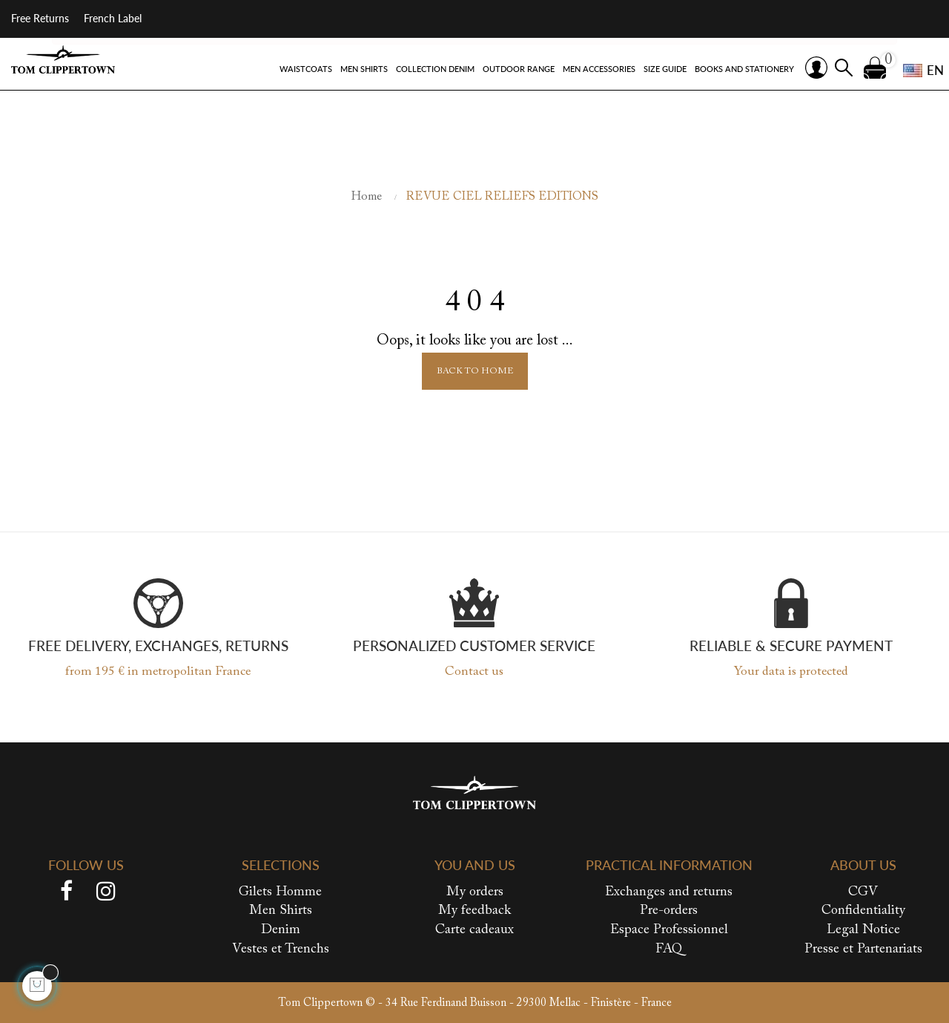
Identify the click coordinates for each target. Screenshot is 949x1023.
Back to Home (475, 371)
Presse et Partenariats (863, 948)
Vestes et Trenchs (280, 948)
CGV (863, 892)
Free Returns (40, 18)
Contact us (474, 672)
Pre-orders (668, 911)
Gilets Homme (280, 892)
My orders (475, 892)
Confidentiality (863, 911)
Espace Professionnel (669, 930)
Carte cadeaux (474, 930)
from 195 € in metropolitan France (158, 672)
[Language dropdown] (918, 70)
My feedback (475, 911)
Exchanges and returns (669, 892)
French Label (113, 18)
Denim (281, 930)
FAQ (668, 948)
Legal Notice (863, 930)
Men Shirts (281, 911)
